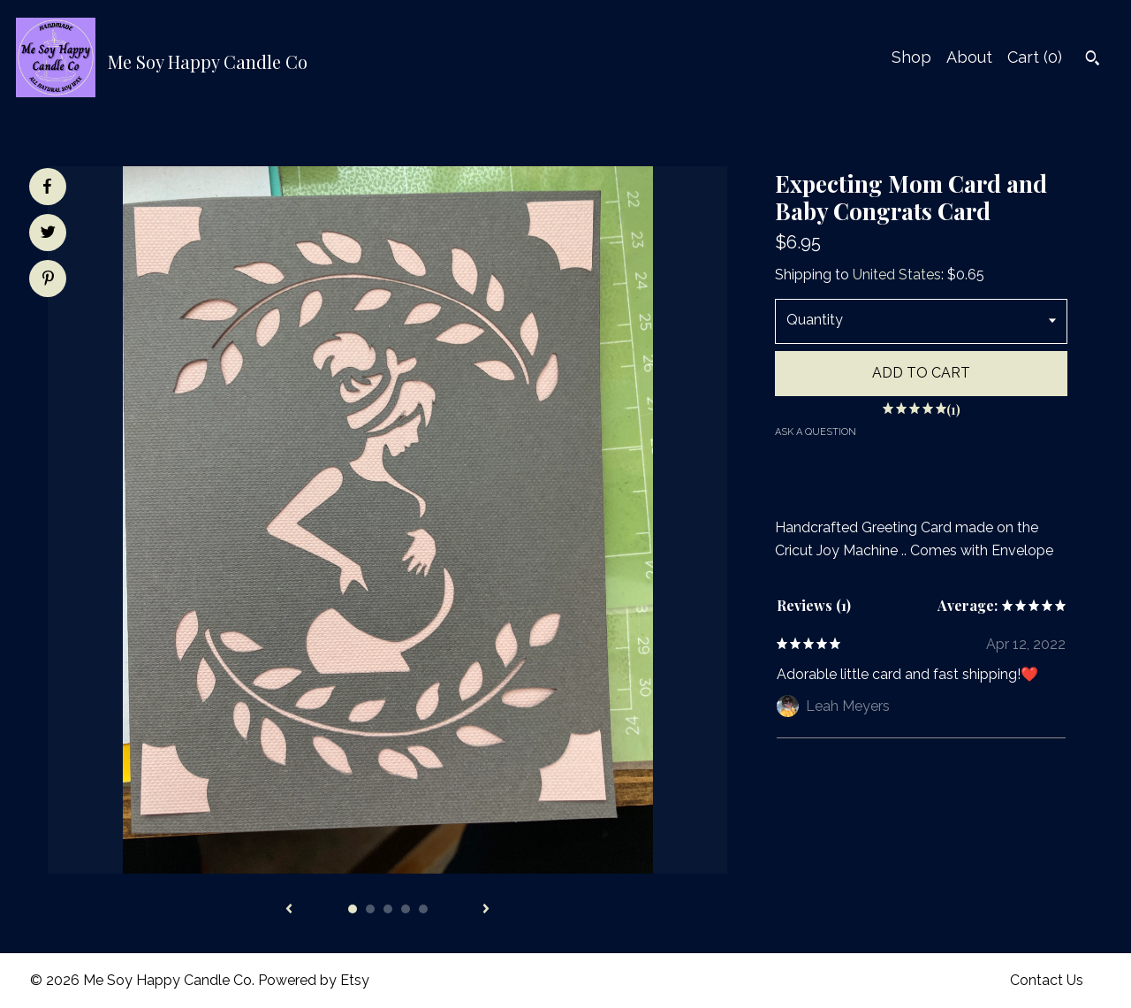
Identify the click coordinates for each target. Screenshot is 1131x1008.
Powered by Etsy (313, 980)
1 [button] (352, 909)
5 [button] (423, 909)
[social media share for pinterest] (48, 280)
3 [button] (387, 909)
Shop (911, 57)
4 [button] (405, 909)
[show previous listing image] (288, 909)
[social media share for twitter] (48, 234)
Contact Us (1046, 980)
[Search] (1092, 60)
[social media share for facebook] (47, 186)
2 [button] (370, 909)
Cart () (1034, 57)
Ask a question (815, 432)
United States (897, 274)
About (969, 57)
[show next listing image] (486, 909)
